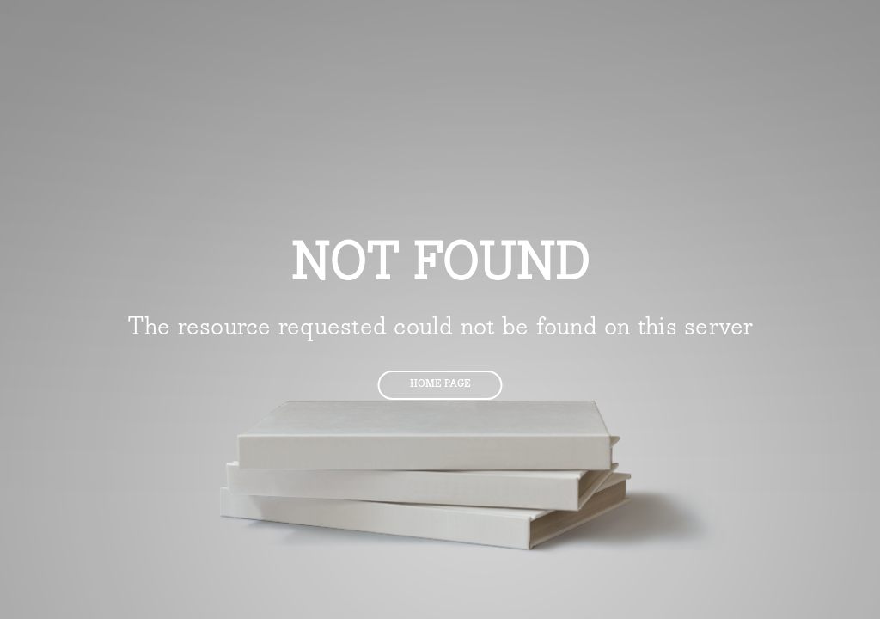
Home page (440, 383)
